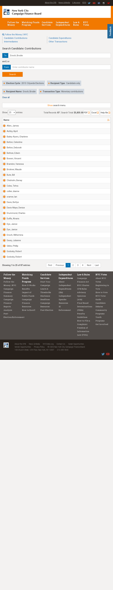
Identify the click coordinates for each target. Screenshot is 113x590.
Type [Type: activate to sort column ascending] (98, 120)
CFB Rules (82, 519)
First (50, 495)
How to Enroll (28, 540)
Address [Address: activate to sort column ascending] (21, 120)
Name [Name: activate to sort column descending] (6, 120)
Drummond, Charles (9, 365)
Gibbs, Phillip (6, 451)
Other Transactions (58, 41)
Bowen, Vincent (7, 219)
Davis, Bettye (7, 336)
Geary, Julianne (7, 436)
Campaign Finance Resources (27, 533)
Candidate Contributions (15, 38)
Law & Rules (76, 23)
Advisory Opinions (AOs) (81, 526)
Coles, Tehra (6, 293)
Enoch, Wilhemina (8, 422)
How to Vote (101, 522)
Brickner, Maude (7, 247)
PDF (87, 112)
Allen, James (7, 127)
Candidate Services (47, 23)
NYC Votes (86, 23)
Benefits (26, 519)
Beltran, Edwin (7, 204)
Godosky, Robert (8, 465)
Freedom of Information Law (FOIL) (83, 561)
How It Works (28, 515)
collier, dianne (7, 307)
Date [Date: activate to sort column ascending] (71, 120)
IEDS (84, 3)
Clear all (6, 97)
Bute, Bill (7, 263)
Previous (60, 495)
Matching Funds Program (30, 23)
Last (97, 495)
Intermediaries (11, 41)
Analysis (8, 540)
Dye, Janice (9, 392)
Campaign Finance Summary (8, 522)
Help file (105, 112)
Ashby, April (9, 146)
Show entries (12, 112)
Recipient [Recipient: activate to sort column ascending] (37, 120)
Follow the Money (13, 23)
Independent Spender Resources (65, 529)
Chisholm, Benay (8, 279)
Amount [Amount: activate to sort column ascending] (86, 120)
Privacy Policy (39, 577)
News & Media (64, 3)
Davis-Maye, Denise (7, 352)
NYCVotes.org (48, 574)
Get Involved (101, 554)
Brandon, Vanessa (8, 233)
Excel (95, 112)
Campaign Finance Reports (8, 533)
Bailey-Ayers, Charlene (8, 163)
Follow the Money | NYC (16, 34)
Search (12, 74)
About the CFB (50, 3)
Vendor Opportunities (23, 577)
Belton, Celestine (8, 176)
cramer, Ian (9, 320)
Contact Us (60, 574)
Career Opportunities (76, 574)
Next (89, 495)
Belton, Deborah (7, 190)
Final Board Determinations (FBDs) (84, 536)
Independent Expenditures (63, 23)
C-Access (76, 3)
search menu (56, 105)
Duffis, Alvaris (7, 379)
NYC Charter (83, 515)
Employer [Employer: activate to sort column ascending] (53, 120)
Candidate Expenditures (60, 38)
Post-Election (46, 540)
